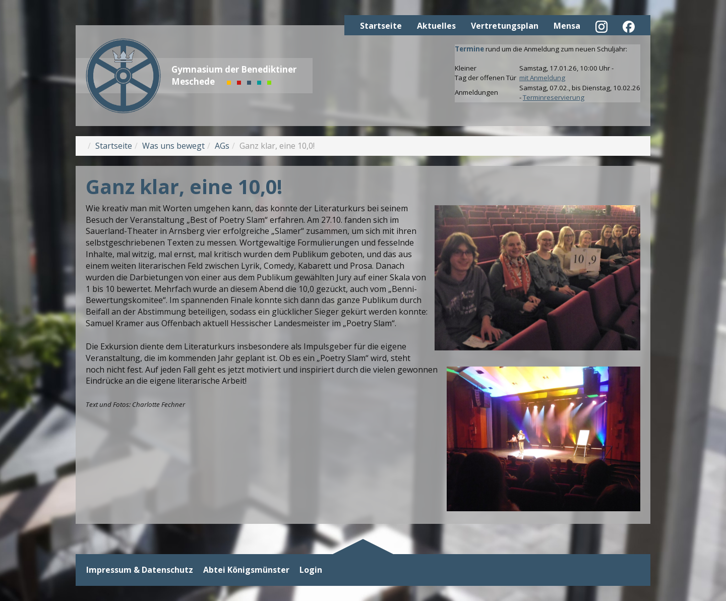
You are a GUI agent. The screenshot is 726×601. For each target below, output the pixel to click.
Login (310, 570)
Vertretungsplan (504, 25)
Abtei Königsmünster (246, 570)
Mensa (567, 25)
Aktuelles (436, 25)
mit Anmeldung (542, 77)
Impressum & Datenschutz (139, 570)
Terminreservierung (553, 97)
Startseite (381, 25)
